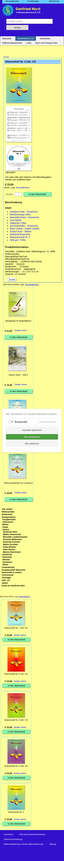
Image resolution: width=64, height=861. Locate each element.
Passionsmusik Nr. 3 (20, 237)
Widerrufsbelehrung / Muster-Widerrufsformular (23, 844)
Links (28, 43)
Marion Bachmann (12, 552)
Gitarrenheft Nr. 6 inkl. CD (16, 674)
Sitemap (52, 844)
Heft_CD (6, 580)
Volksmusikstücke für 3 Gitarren (18, 483)
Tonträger (6, 578)
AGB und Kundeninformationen (32, 835)
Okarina (6, 560)
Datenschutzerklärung (13, 840)
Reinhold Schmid (11, 542)
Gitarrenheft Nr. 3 (16, 812)
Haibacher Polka (18, 223)
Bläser (5, 525)
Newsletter (45, 38)
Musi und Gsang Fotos (46, 43)
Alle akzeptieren (32, 436)
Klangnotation (8, 517)
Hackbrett (7, 555)
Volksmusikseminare (12, 43)
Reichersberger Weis (20, 215)
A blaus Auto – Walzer (20, 232)
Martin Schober (10, 545)
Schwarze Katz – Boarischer (24, 212)
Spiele (5, 583)
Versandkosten (22, 188)
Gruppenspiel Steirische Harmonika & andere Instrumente (13, 572)
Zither (5, 565)
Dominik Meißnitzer (12, 540)
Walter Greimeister (12, 535)
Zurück (6, 57)
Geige (5, 527)
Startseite (6, 38)
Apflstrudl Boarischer (20, 234)
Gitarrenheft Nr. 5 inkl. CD (16, 720)
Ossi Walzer (16, 220)
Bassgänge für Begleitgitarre (18, 321)
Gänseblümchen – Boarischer (24, 217)
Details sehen (21, 331)
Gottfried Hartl (10, 532)
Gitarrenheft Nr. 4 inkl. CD (16, 766)
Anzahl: (9, 194)
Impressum (8, 835)
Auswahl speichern (32, 430)
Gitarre (5, 530)
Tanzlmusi (7, 562)
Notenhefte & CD (25, 38)
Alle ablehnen (32, 443)
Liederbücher (8, 567)
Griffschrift (7, 515)
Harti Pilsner (9, 550)
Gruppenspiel (9, 520)
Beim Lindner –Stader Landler (24, 229)
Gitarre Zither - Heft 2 (18, 375)
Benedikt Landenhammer (15, 537)
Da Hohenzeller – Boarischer (24, 226)
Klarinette (7, 557)
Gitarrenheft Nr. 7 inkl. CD (16, 628)
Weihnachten (8, 512)
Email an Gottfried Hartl (13, 586)
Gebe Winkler (9, 547)
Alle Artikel (7, 509)
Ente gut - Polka (18, 240)
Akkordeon (7, 522)
